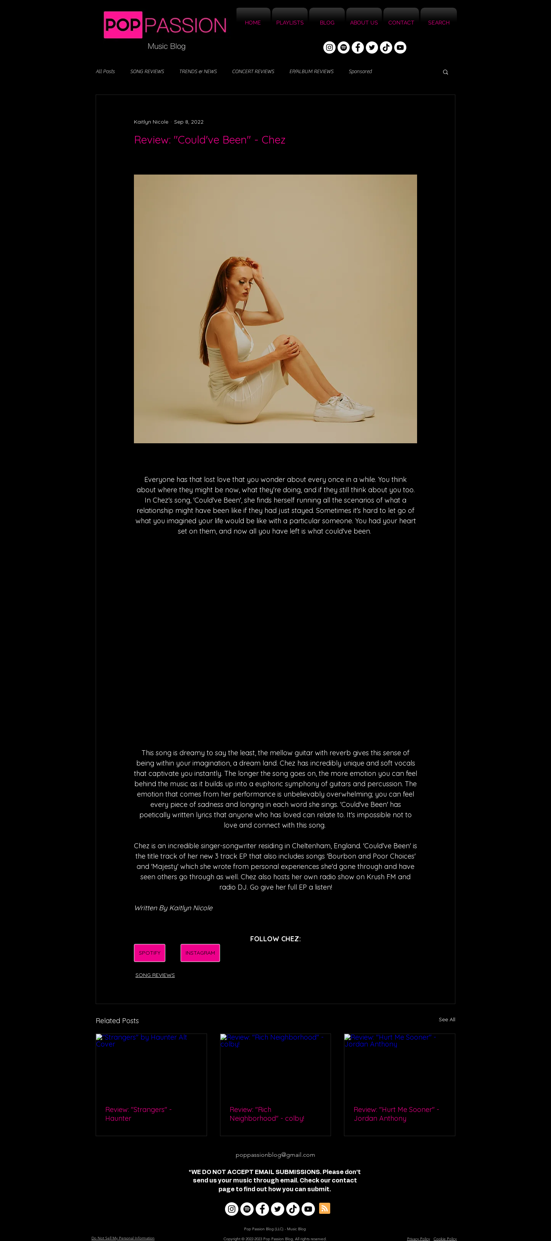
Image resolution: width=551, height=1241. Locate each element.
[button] (445, 72)
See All (447, 1019)
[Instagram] (329, 47)
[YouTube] (400, 47)
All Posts (105, 72)
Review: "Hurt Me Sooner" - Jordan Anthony (396, 1114)
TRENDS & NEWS (198, 72)
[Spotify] (343, 47)
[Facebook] (358, 47)
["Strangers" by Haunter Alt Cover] (151, 1065)
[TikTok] (386, 47)
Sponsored (360, 72)
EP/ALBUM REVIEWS (311, 72)
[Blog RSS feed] (324, 1209)
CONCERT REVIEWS (253, 72)
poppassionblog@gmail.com (275, 1154)
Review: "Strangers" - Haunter (138, 1114)
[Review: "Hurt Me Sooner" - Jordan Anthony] (399, 1065)
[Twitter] (372, 47)
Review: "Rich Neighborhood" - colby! (267, 1114)
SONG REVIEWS (147, 72)
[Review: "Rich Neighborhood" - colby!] (275, 1065)
